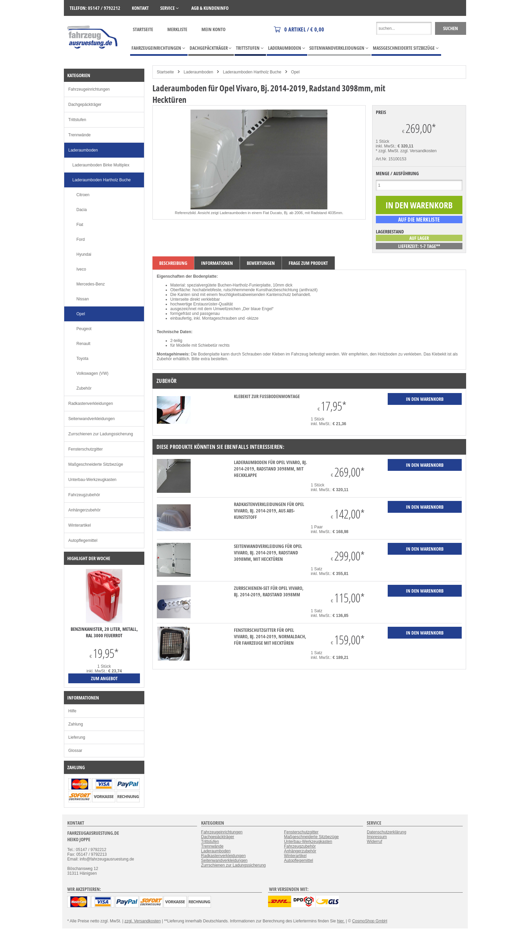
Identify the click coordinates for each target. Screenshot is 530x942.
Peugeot (84, 328)
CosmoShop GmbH (369, 921)
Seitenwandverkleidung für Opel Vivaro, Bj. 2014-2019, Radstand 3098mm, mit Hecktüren (268, 552)
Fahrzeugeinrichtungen (89, 89)
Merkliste (177, 29)
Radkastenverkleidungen (90, 403)
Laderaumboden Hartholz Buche (252, 72)
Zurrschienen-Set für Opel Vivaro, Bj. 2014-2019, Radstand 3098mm (269, 591)
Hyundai (83, 254)
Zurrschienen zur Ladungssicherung (100, 434)
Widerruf (374, 841)
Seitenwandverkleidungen (91, 418)
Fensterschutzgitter (85, 449)
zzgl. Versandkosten (418, 150)
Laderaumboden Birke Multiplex (100, 165)
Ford (80, 239)
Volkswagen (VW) (92, 373)
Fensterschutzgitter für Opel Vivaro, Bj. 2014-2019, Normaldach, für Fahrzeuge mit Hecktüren (270, 636)
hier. (341, 921)
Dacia (81, 209)
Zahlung (75, 724)
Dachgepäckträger (84, 104)
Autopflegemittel (82, 540)
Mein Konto (213, 29)
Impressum (377, 836)
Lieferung (76, 737)
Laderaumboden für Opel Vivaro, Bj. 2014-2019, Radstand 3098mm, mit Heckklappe (270, 468)
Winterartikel (79, 525)
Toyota (82, 358)
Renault (83, 343)
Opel (295, 72)
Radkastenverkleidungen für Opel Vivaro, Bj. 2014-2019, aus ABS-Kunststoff (269, 510)
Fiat (79, 224)
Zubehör (84, 388)
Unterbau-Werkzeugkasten (92, 479)
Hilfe (72, 711)
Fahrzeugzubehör (84, 494)
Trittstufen (77, 119)
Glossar (75, 750)
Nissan (82, 299)
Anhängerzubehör (84, 510)
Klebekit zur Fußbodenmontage (267, 396)
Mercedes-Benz (90, 284)
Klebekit (439, 354)
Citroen (83, 194)
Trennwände (79, 135)
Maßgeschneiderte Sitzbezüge (95, 464)
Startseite (143, 29)
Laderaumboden (198, 72)
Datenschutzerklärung (386, 832)
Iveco (81, 269)
